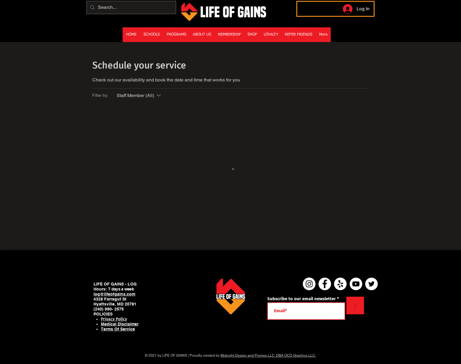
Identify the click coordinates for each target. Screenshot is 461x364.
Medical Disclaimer (119, 324)
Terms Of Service (118, 329)
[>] (355, 305)
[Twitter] (371, 284)
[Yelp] (340, 284)
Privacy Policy (114, 319)
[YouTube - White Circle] (356, 284)
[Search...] (130, 7)
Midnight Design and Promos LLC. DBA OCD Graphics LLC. (268, 355)
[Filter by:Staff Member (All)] (139, 95)
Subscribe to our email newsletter (301, 299)
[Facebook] (324, 284)
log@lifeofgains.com (114, 294)
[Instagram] (309, 284)
